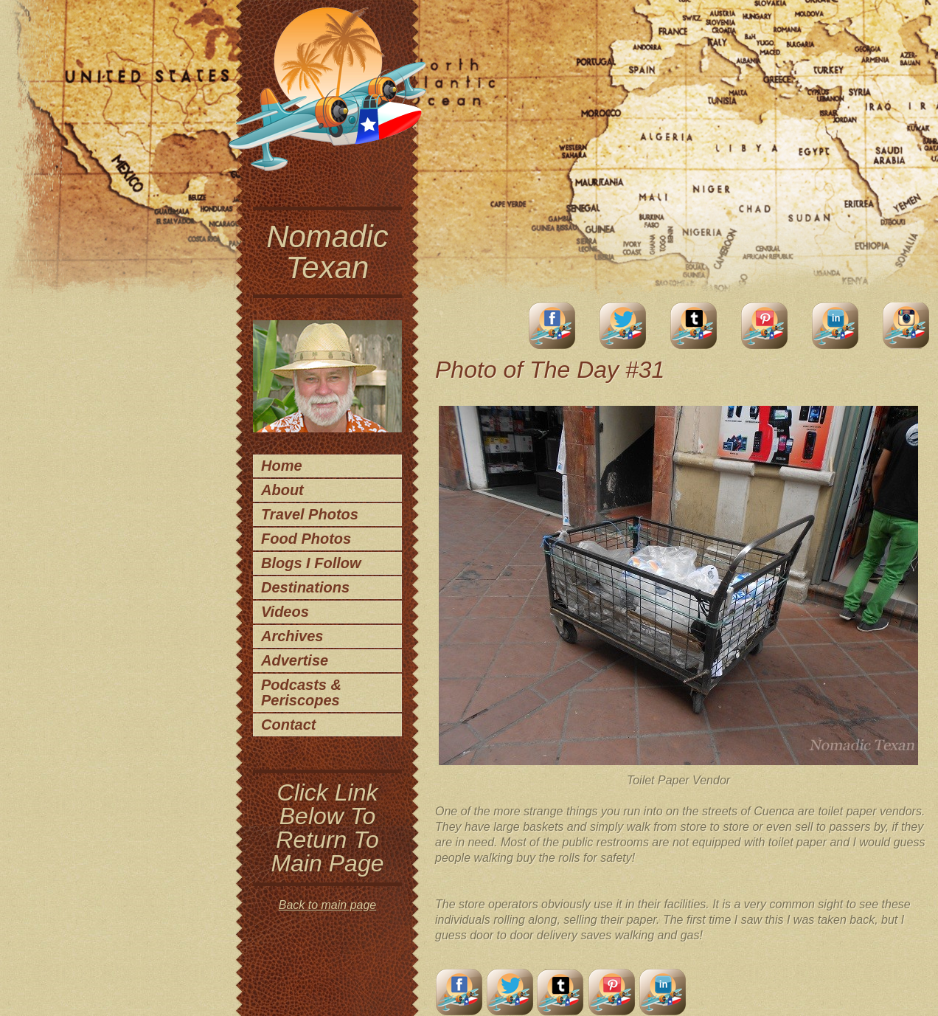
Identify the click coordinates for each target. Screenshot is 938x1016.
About (282, 490)
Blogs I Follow (311, 563)
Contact (288, 724)
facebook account (552, 326)
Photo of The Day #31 (549, 369)
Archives (292, 636)
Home (281, 465)
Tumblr (694, 326)
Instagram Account (906, 326)
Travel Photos (309, 514)
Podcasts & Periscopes (301, 692)
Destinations (305, 587)
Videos (285, 612)
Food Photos (306, 539)
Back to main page (328, 905)
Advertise (294, 660)
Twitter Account (623, 326)
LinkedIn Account (835, 326)
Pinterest (764, 326)
